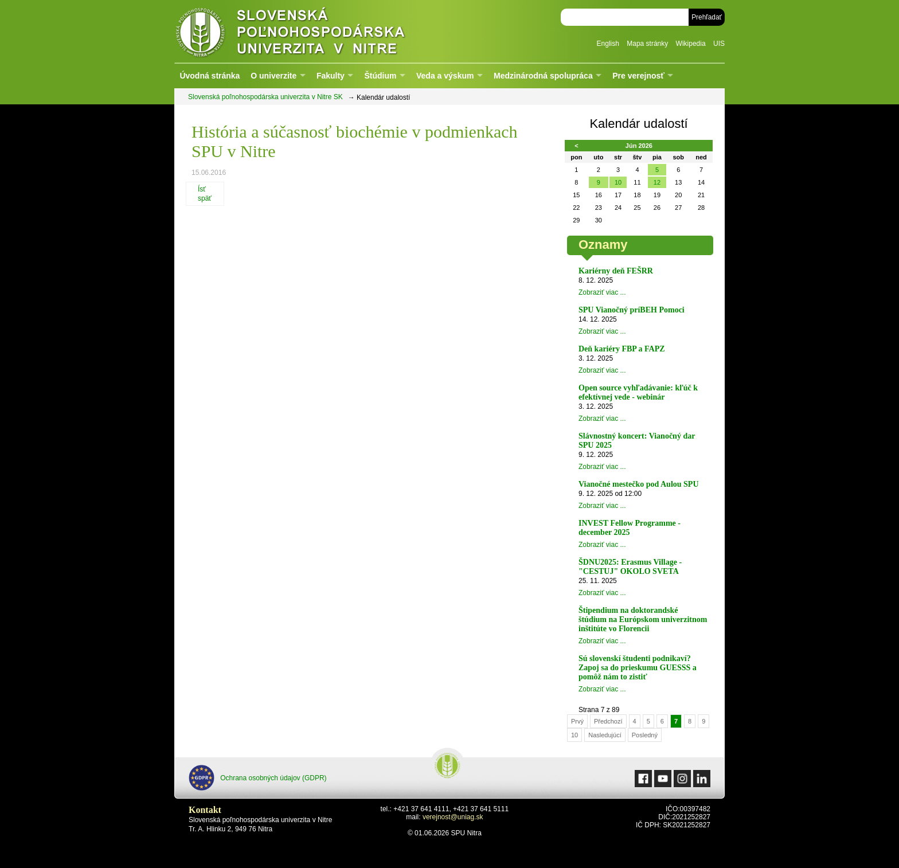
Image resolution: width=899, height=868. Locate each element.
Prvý (577, 721)
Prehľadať (706, 17)
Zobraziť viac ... (602, 292)
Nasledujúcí (604, 735)
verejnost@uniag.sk (453, 817)
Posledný (645, 735)
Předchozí (608, 721)
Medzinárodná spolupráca (543, 75)
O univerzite (273, 75)
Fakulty (330, 75)
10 (618, 182)
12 (657, 182)
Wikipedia (691, 44)
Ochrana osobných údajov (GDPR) (258, 778)
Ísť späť (205, 193)
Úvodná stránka (209, 75)
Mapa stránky (647, 44)
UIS (719, 44)
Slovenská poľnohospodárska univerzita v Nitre (314, 31)
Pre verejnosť (638, 75)
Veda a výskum (445, 75)
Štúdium (380, 75)
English (608, 44)
